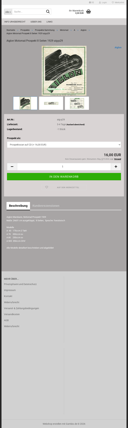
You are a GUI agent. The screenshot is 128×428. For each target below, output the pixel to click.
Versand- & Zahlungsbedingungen (21, 308)
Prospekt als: (14, 138)
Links (49, 21)
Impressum (10, 290)
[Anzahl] (64, 166)
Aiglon (118, 47)
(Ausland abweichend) (75, 125)
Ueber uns (36, 21)
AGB (6, 320)
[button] (91, 2)
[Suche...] (8, 12)
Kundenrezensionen (45, 205)
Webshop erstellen (52, 424)
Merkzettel (118, 2)
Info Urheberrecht (15, 21)
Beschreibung (18, 205)
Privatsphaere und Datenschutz (20, 284)
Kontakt (8, 296)
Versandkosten (12, 314)
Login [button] (103, 2)
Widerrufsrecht (11, 302)
